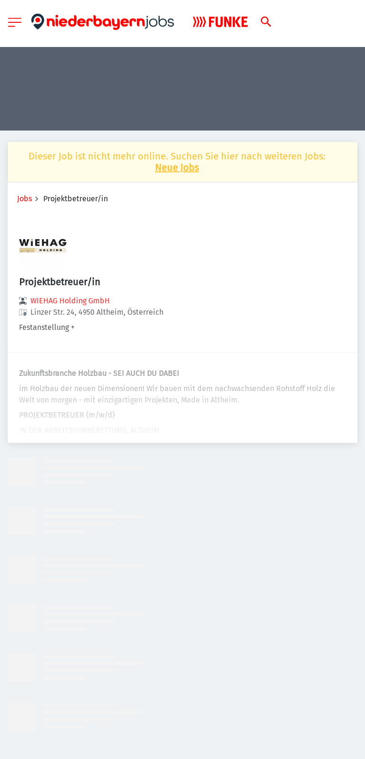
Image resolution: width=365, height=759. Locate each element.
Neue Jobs (177, 167)
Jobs (24, 198)
